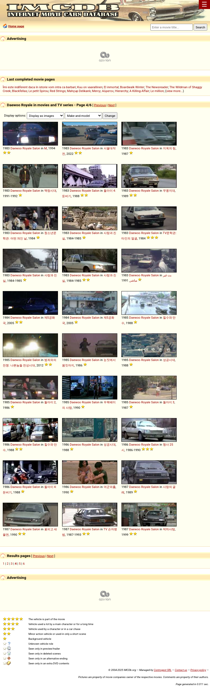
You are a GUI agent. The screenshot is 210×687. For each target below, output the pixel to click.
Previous (100, 105)
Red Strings (58, 91)
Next (111, 105)
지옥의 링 (169, 148)
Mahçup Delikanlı (79, 91)
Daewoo (16, 148)
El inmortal (111, 87)
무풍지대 (169, 191)
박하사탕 (169, 529)
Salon (36, 148)
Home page (16, 26)
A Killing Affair (139, 91)
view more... (174, 91)
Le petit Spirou (38, 91)
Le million (157, 91)
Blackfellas (19, 91)
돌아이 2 (50, 402)
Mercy (96, 91)
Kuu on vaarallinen (89, 87)
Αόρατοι (108, 91)
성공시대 (169, 360)
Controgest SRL (162, 669)
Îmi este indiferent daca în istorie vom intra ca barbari (39, 87)
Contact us (181, 669)
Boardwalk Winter (132, 87)
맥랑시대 (50, 191)
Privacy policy (198, 669)
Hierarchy (121, 91)
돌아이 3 (168, 402)
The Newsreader (156, 87)
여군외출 (110, 487)
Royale (27, 148)
